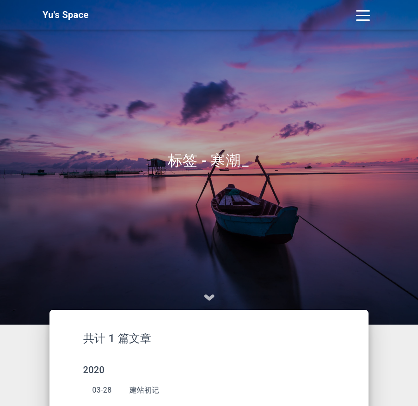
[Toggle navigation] (362, 14)
